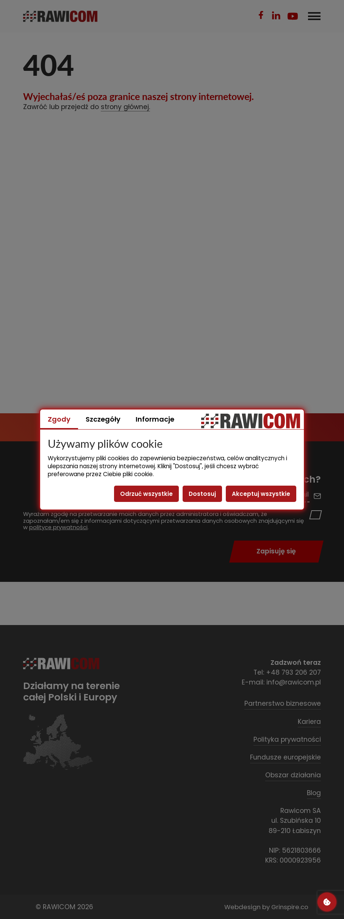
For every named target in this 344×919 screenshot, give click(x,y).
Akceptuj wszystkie (261, 494)
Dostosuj (202, 494)
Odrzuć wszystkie (146, 494)
